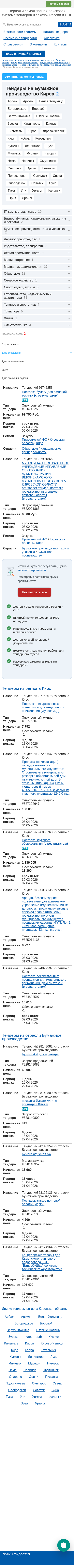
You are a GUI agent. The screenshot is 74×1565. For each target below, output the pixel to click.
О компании (38, 44)
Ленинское (32, 146)
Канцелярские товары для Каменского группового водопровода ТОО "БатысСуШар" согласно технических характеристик (42, 1262)
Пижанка (48, 168)
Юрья (12, 198)
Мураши (32, 153)
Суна (52, 183)
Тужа (11, 190)
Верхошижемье (19, 116)
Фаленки (54, 190)
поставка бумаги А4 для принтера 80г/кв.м (39, 1102)
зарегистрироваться (32, 570)
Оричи (31, 168)
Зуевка (13, 123)
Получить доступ (16, 1554)
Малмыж (14, 153)
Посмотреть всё (34, 592)
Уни (23, 190)
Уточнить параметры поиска (24, 76)
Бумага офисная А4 (36, 1154)
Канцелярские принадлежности (41, 450)
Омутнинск (48, 160)
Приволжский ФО (34, 439)
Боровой (38, 108)
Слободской (16, 183)
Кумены (13, 146)
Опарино (14, 168)
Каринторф (32, 123)
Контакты (60, 44)
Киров (32, 131)
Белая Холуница (51, 101)
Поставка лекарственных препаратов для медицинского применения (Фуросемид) (44, 707)
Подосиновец (17, 175)
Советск (37, 183)
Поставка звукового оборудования (45, 841)
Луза (49, 146)
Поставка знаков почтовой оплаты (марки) (41, 1202)
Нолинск (28, 160)
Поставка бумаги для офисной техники (44, 393)
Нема (12, 160)
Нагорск (50, 153)
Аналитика (51, 38)
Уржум (37, 190)
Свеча (57, 175)
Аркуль (28, 101)
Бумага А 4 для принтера (40, 1054)
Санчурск (40, 175)
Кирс (11, 138)
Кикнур (51, 123)
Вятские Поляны (48, 116)
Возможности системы (20, 32)
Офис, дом (30, 448)
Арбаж (12, 101)
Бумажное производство (37, 553)
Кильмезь (15, 131)
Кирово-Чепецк (53, 131)
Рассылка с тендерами (20, 38)
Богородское (17, 108)
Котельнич (43, 138)
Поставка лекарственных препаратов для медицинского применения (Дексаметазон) (44, 981)
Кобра (25, 138)
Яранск (27, 198)
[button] (63, 1545)
